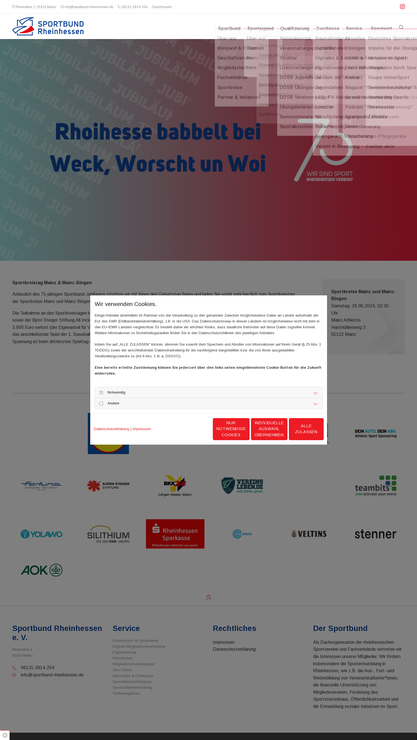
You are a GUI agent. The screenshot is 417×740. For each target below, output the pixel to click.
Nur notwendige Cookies (192, 429)
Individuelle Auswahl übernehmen (245, 429)
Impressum (142, 429)
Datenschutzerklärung (111, 429)
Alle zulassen (298, 428)
